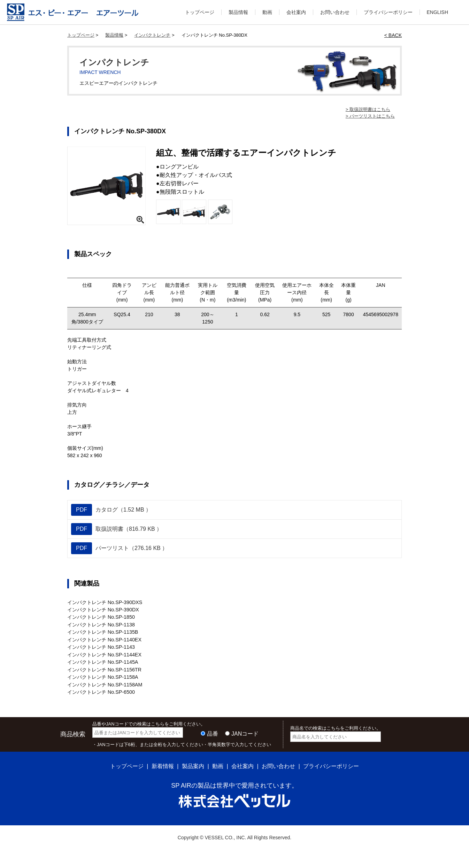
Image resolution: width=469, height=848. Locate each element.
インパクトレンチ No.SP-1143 (100, 646)
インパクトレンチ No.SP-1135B (102, 631)
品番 (212, 732)
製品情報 (238, 12)
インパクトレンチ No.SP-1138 (100, 624)
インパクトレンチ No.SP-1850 (100, 617)
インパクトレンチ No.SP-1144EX (104, 653)
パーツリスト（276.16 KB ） (119, 548)
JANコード (245, 732)
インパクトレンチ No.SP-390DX (102, 609)
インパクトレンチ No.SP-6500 (100, 690)
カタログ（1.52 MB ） (111, 510)
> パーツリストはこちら (370, 116)
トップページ (199, 12)
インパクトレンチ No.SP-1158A (102, 675)
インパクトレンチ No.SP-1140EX (104, 639)
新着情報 (163, 764)
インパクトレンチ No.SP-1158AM (104, 683)
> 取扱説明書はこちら (368, 109)
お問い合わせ (334, 12)
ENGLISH (437, 12)
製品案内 (193, 764)
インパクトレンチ (152, 35)
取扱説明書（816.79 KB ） (116, 529)
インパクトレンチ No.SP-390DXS (104, 602)
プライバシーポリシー (388, 12)
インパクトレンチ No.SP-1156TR (104, 668)
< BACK (393, 35)
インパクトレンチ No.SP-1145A (102, 661)
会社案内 (296, 12)
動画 (267, 12)
